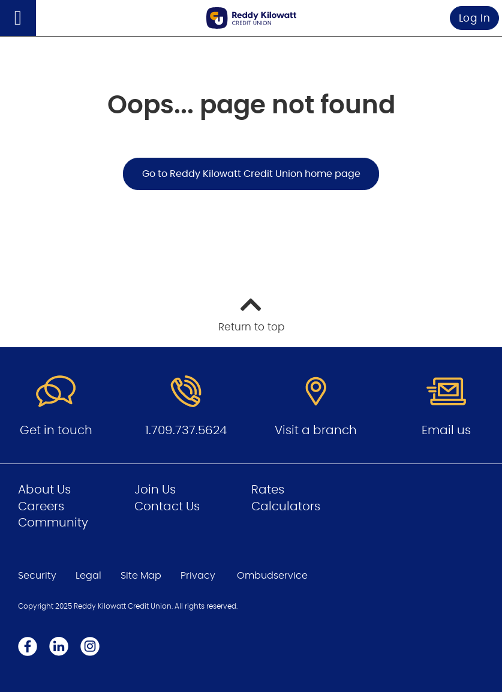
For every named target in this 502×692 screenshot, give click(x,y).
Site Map (141, 575)
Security (37, 575)
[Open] (18, 18)
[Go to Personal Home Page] (251, 17)
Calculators (285, 507)
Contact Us (167, 507)
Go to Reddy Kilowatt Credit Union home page (251, 174)
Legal (88, 575)
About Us (44, 490)
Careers (41, 507)
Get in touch (56, 431)
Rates (267, 490)
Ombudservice (272, 575)
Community (53, 523)
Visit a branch (316, 431)
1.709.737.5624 (186, 431)
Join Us (155, 490)
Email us (446, 431)
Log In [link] (475, 18)
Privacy (198, 575)
